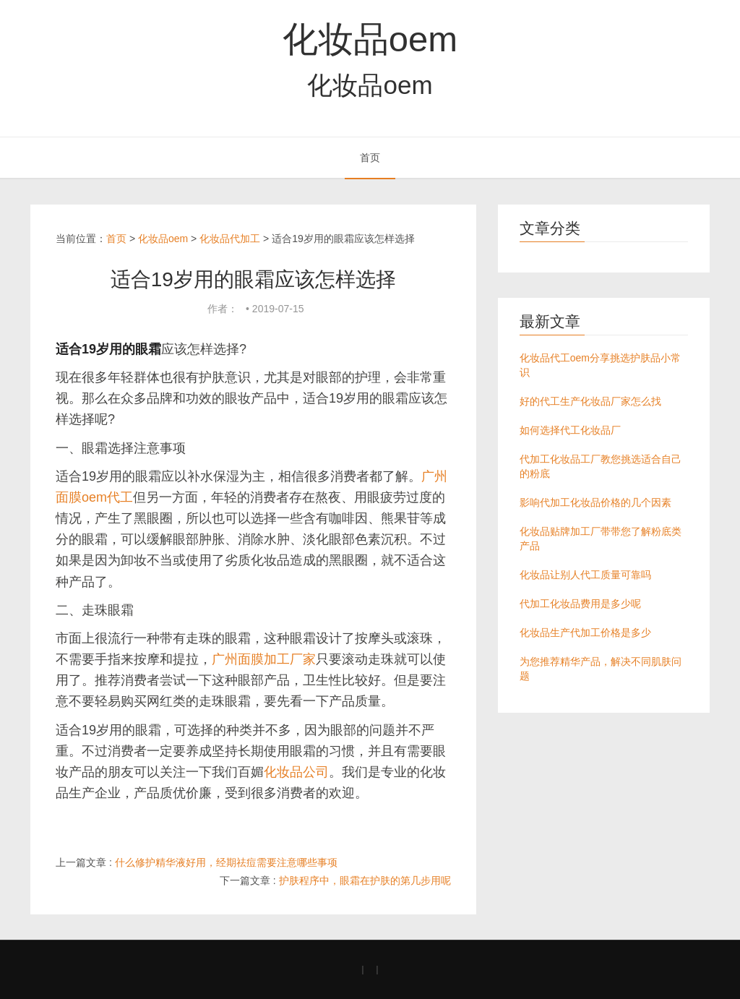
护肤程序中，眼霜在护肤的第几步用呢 (365, 880)
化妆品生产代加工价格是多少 (585, 632)
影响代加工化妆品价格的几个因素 (595, 502)
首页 (370, 157)
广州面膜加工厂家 (264, 659)
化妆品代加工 (229, 238)
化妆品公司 (296, 772)
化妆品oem (370, 39)
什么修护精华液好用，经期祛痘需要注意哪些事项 (226, 862)
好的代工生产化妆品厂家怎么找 (590, 401)
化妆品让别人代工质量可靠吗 (585, 574)
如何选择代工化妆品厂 (570, 430)
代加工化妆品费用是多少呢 (580, 603)
